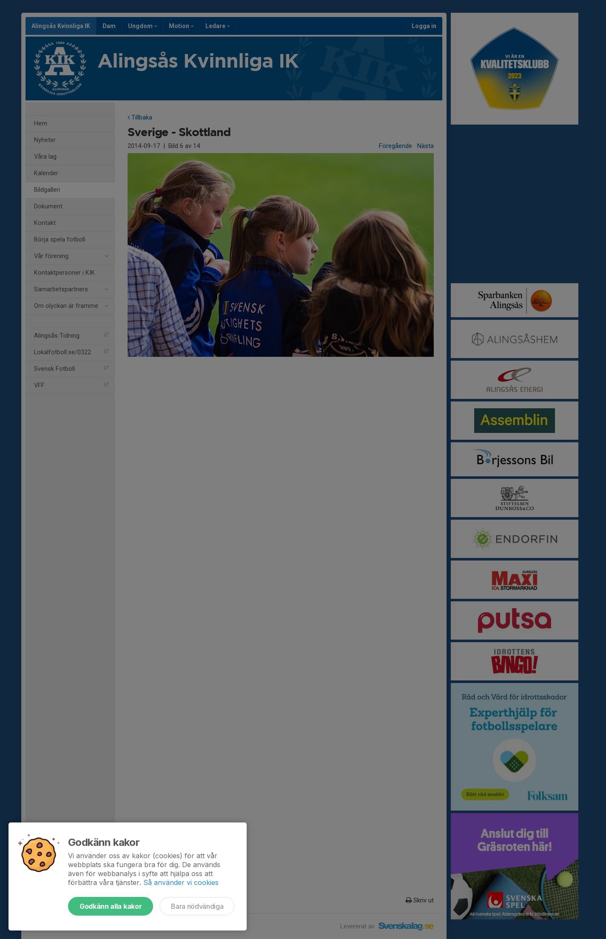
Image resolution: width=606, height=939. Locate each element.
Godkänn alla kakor (111, 906)
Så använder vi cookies (181, 882)
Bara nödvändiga (197, 906)
